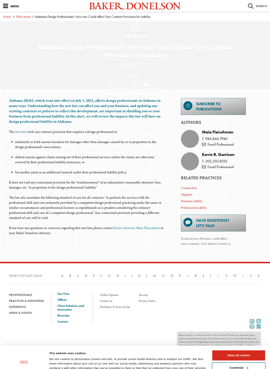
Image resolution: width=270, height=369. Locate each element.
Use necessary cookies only (238, 358)
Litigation (186, 194)
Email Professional (218, 144)
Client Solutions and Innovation (70, 307)
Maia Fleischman (148, 228)
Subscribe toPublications (202, 106)
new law (20, 131)
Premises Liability (192, 201)
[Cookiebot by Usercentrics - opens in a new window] (24, 362)
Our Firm (63, 294)
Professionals (20, 295)
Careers (62, 321)
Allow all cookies (238, 334)
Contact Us (106, 301)
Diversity (63, 315)
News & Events (20, 313)
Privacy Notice (147, 301)
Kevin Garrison (124, 228)
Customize (239, 346)
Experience (17, 307)
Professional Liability (194, 207)
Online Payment (109, 295)
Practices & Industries (26, 301)
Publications (23, 16)
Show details (58, 361)
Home (7, 16)
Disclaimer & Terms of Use (115, 307)
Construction (189, 188)
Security (143, 295)
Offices (62, 300)
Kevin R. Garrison (218, 154)
